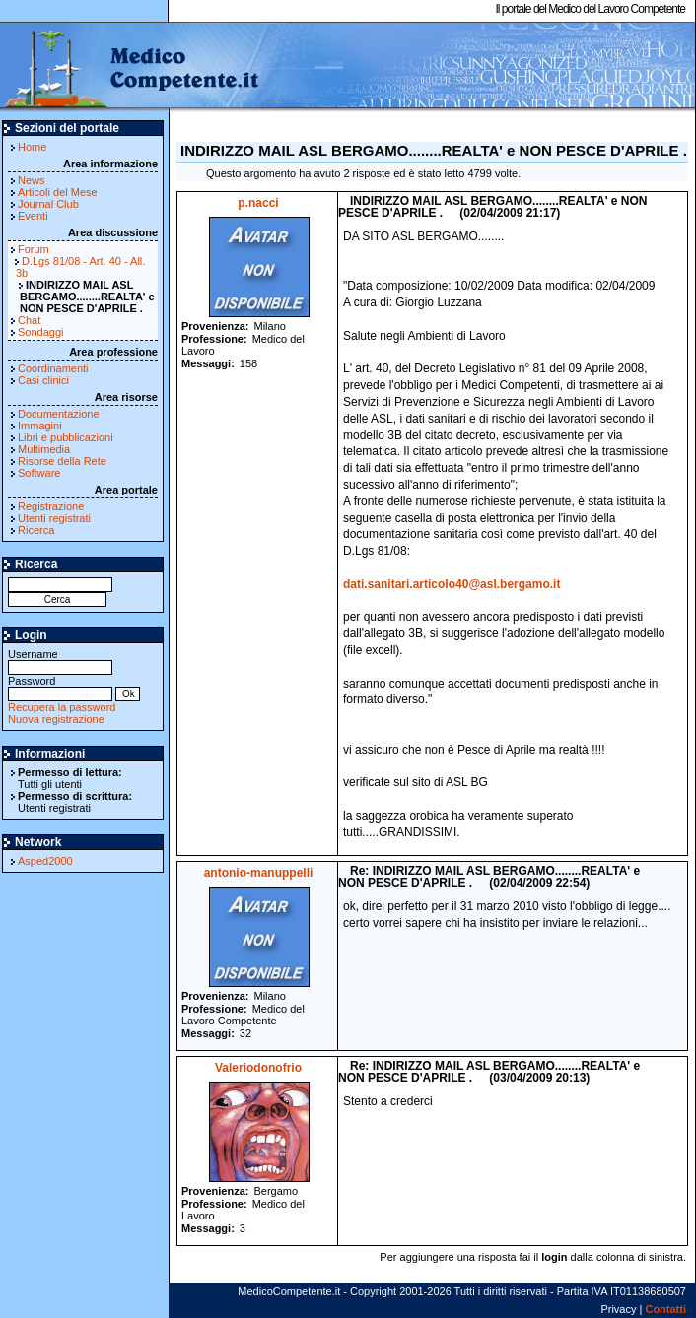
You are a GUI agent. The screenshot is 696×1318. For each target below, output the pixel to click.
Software (39, 473)
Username (60, 660)
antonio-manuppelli (258, 873)
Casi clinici (43, 380)
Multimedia (44, 449)
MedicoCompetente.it (130, 67)
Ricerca (36, 530)
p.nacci (258, 203)
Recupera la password (61, 707)
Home (32, 147)
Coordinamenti (53, 368)
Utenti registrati (54, 518)
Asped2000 (45, 861)
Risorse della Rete (62, 461)
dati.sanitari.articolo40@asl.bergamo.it (451, 584)
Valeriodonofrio (258, 1068)
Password (60, 687)
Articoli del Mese (58, 192)
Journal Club (48, 204)
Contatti (665, 1309)
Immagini (40, 425)
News (31, 180)
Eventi (33, 216)
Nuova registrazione (56, 719)
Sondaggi (41, 332)
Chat (29, 320)
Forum (33, 249)
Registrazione (51, 506)
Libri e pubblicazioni (65, 437)
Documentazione (59, 414)
